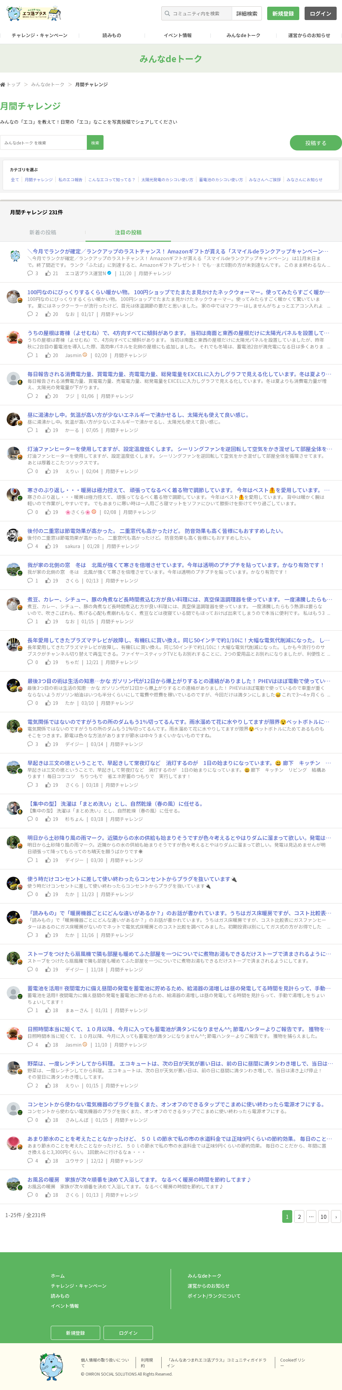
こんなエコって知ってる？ (112, 179)
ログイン (320, 13)
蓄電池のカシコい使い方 (221, 179)
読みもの (112, 35)
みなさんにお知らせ (305, 179)
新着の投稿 (42, 232)
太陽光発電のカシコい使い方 (167, 179)
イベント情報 (178, 35)
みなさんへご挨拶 (265, 179)
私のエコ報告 (70, 179)
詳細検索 (247, 13)
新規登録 (283, 13)
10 (324, 1216)
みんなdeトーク (243, 35)
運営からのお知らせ (309, 35)
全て (15, 179)
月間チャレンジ (39, 179)
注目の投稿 (128, 232)
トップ (13, 84)
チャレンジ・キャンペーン (39, 35)
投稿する (316, 143)
